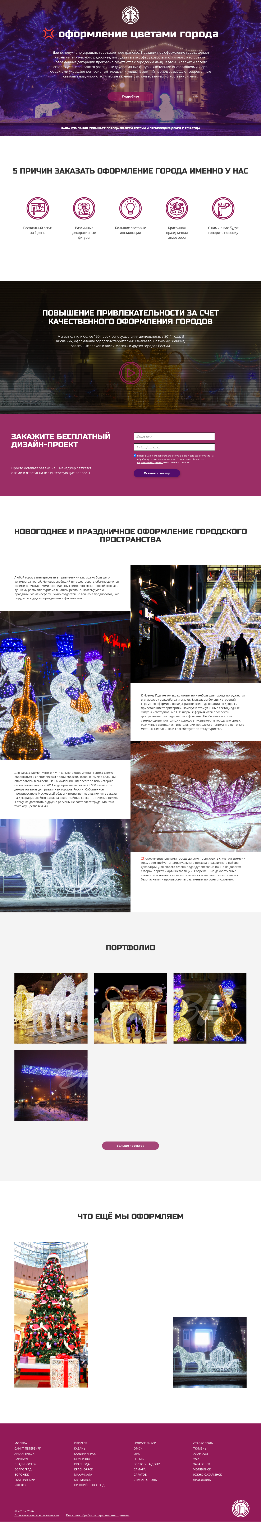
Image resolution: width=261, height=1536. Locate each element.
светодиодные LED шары (173, 717)
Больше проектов (130, 1156)
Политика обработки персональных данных (97, 1530)
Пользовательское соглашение (36, 1530)
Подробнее (130, 96)
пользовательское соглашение (169, 461)
